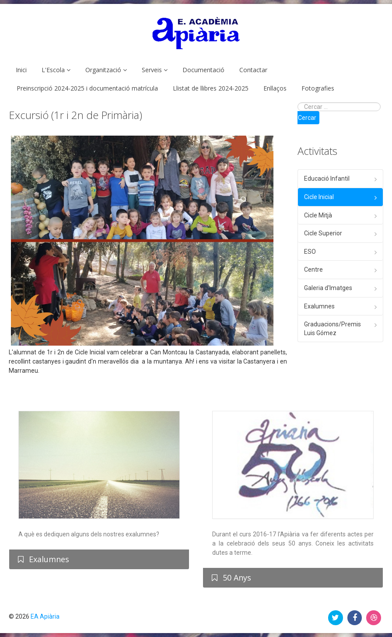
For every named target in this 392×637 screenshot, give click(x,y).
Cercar (307, 117)
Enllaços (275, 88)
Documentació (203, 70)
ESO (310, 251)
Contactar (253, 70)
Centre (313, 269)
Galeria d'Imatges (328, 287)
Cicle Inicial (319, 196)
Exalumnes (319, 306)
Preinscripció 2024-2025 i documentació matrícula (87, 88)
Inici (21, 70)
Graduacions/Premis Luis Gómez (332, 328)
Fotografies (317, 88)
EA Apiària (45, 616)
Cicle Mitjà (318, 215)
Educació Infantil (327, 178)
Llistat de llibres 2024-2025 (210, 88)
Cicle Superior (323, 233)
